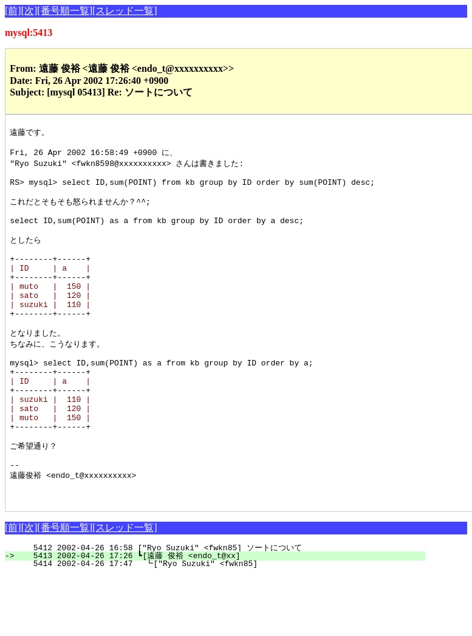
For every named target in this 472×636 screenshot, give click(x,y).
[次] (29, 10)
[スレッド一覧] (124, 10)
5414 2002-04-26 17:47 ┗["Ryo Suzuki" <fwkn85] (224, 623)
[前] (13, 10)
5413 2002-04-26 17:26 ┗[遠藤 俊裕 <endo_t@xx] (222, 615)
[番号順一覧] (64, 10)
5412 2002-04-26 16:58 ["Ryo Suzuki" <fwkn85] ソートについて (222, 608)
